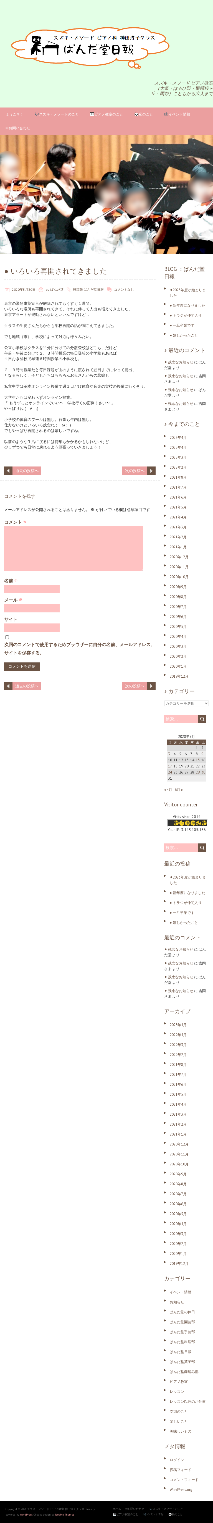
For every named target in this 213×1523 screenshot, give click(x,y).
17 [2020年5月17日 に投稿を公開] (170, 766)
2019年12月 (179, 676)
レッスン (177, 1391)
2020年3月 (178, 646)
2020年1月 (178, 666)
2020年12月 (179, 557)
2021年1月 (178, 547)
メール (13, 600)
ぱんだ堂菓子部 (182, 1361)
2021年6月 (178, 497)
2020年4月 (178, 636)
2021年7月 (178, 487)
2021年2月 (178, 537)
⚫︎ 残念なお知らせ (178, 362)
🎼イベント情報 (177, 114)
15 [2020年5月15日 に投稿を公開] (198, 760)
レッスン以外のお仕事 (188, 1401)
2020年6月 (178, 616)
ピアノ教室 (179, 1381)
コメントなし (124, 289)
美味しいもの (180, 1431)
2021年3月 (178, 527)
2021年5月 (178, 507)
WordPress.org (181, 1489)
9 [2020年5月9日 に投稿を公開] (202, 754)
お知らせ (177, 1302)
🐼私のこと (143, 114)
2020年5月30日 (24, 289)
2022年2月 (178, 467)
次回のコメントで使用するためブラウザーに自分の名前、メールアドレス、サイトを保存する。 (79, 649)
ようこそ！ (15, 114)
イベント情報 (180, 1292)
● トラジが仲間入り (186, 315)
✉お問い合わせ (18, 128)
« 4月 (168, 789)
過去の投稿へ (27, 470)
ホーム (117, 1509)
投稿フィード (180, 1469)
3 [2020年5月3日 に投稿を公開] (169, 754)
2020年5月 (178, 626)
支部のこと (179, 1411)
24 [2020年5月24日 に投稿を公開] (170, 772)
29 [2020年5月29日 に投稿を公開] (198, 772)
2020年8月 (178, 596)
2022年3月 (178, 457)
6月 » (179, 789)
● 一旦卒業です (182, 325)
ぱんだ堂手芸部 (182, 1332)
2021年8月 (178, 477)
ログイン (177, 1460)
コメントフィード (184, 1479)
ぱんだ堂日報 (94, 289)
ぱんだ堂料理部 (182, 1341)
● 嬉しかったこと (184, 335)
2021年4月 (178, 517)
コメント (15, 522)
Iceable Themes (64, 1514)
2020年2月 (178, 656)
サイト (10, 619)
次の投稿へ (134, 470)
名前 (11, 580)
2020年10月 (179, 577)
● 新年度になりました (187, 305)
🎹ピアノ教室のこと (106, 114)
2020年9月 (178, 586)
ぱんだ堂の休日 (182, 1312)
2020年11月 (179, 567)
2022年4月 (178, 447)
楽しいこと (179, 1421)
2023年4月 (178, 437)
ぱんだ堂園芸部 (182, 1322)
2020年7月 (178, 606)
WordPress (26, 1514)
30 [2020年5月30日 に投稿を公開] (203, 772)
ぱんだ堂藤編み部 (184, 1371)
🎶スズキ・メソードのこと (57, 114)
